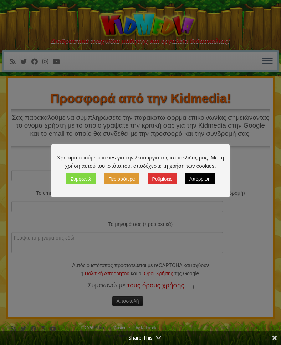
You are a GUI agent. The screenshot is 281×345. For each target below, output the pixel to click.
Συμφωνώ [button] (81, 179)
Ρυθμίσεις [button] (162, 179)
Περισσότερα (121, 179)
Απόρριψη (199, 179)
